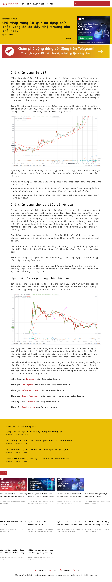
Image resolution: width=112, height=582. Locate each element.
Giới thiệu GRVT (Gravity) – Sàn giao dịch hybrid (37, 458)
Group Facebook (30, 396)
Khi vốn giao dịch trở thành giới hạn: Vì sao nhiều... (40, 440)
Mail (55, 570)
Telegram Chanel (31, 390)
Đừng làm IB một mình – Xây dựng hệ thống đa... (36, 431)
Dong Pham (9, 35)
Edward (9, 434)
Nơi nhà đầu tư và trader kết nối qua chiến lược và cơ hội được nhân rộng (69, 496)
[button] (76, 3)
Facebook (31, 379)
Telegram (28, 384)
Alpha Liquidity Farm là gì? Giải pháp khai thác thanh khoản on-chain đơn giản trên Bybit (70, 524)
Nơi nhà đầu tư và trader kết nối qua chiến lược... (38, 449)
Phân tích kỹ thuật (9, 19)
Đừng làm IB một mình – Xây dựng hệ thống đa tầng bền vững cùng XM (13, 496)
